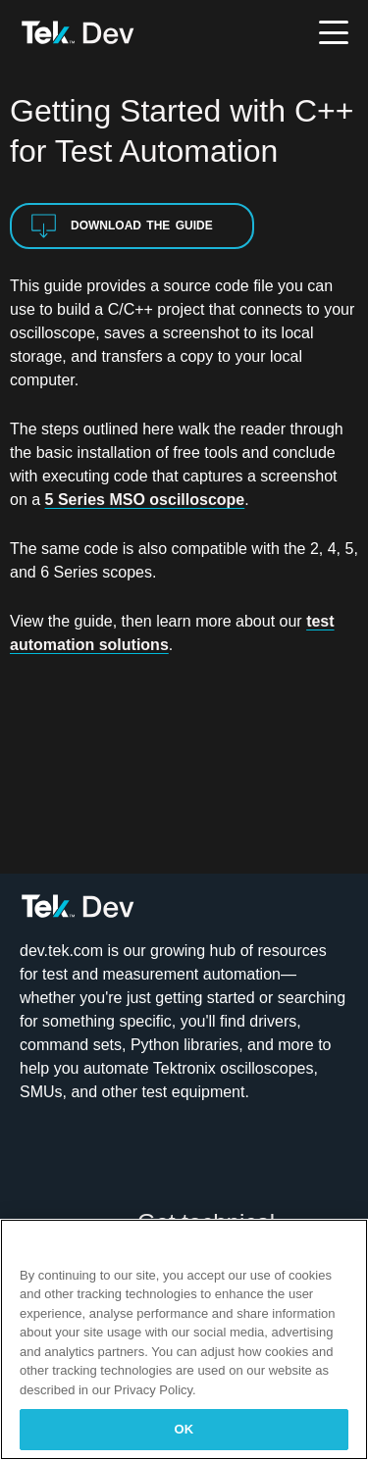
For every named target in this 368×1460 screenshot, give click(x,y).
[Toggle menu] (333, 32)
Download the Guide (122, 226)
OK (184, 1429)
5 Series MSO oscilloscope (145, 499)
